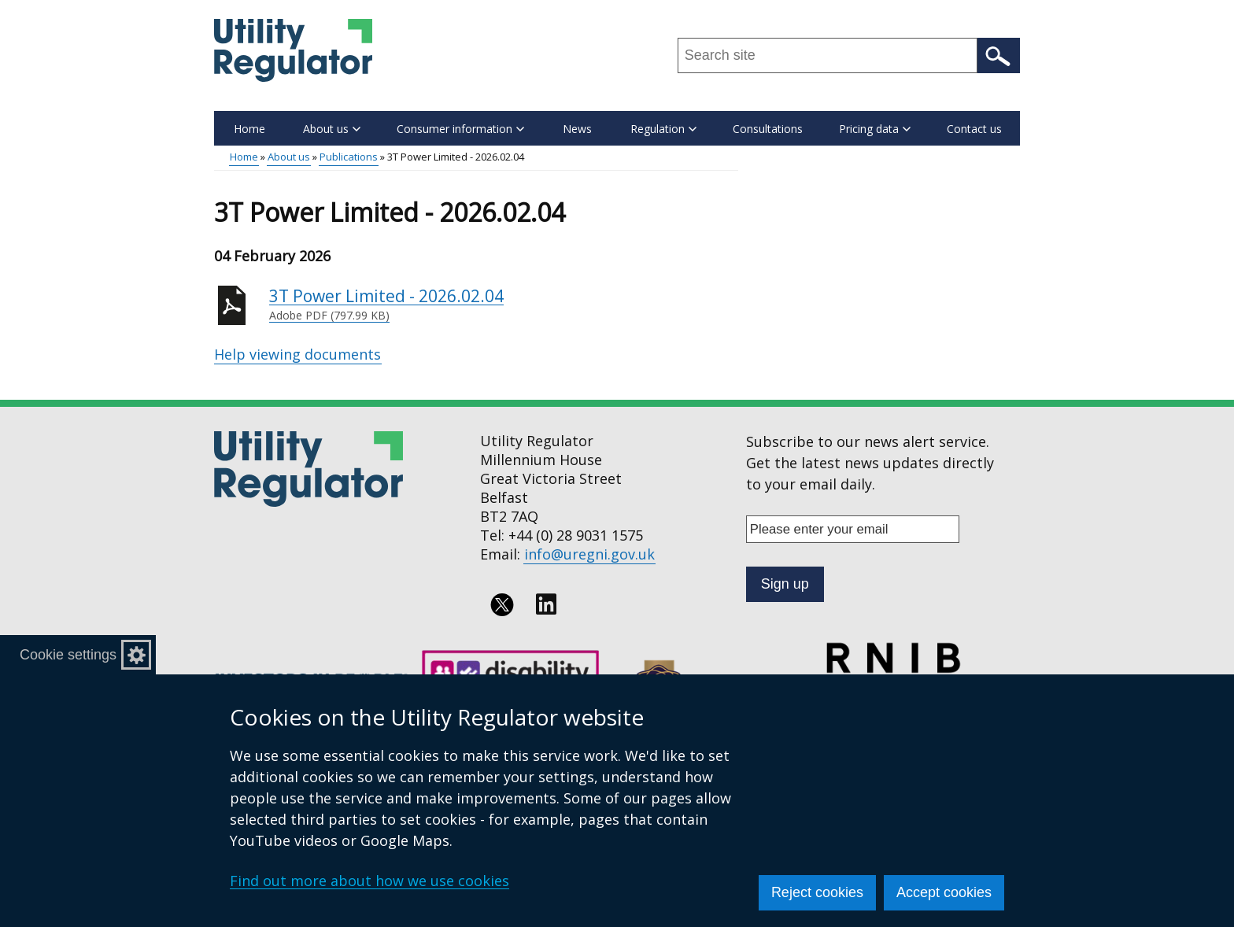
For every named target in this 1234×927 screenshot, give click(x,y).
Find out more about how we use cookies (369, 880)
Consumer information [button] (460, 128)
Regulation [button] (663, 128)
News (577, 128)
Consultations (768, 128)
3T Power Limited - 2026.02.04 (503, 304)
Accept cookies (944, 892)
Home (249, 128)
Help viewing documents (297, 354)
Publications (349, 157)
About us (289, 157)
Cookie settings (68, 655)
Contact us (974, 128)
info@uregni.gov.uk (589, 554)
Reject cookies (817, 892)
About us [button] (331, 128)
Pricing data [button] (875, 128)
